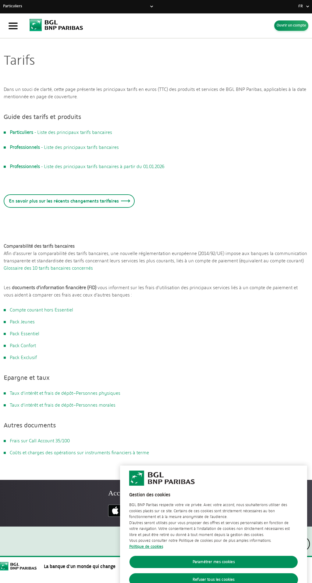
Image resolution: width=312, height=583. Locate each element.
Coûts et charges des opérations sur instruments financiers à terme (79, 452)
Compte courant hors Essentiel (41, 310)
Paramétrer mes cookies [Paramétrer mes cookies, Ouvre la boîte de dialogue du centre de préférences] (214, 568)
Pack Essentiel (24, 333)
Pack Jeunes (22, 322)
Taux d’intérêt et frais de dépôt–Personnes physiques (65, 393)
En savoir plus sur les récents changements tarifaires (68, 201)
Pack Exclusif (23, 357)
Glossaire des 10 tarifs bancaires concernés (48, 268)
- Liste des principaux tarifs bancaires (61, 132)
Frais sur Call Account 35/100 (40, 441)
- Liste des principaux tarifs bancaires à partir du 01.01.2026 (87, 166)
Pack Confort (23, 345)
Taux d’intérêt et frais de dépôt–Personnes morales (62, 405)
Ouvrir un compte (291, 25)
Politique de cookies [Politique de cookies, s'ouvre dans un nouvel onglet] (146, 552)
